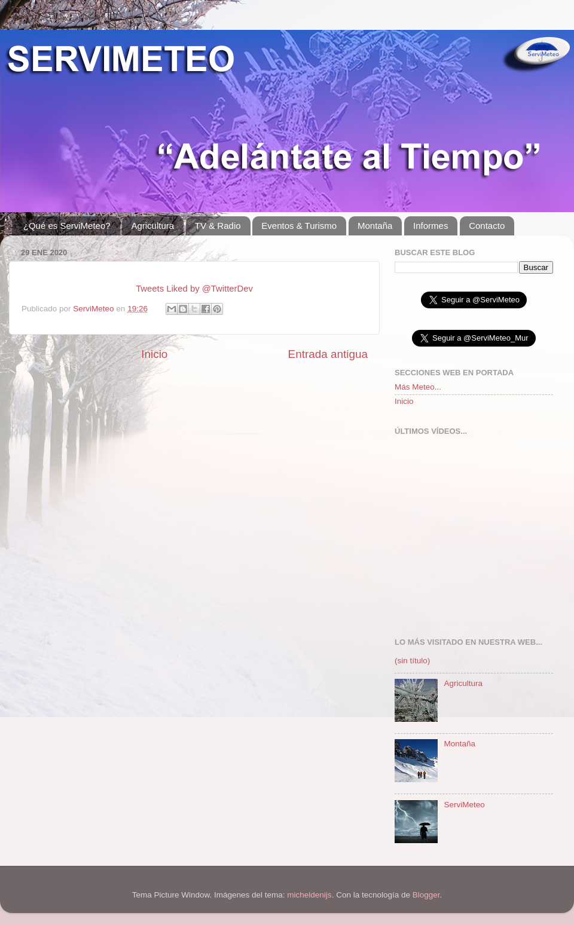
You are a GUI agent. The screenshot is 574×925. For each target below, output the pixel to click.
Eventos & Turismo (299, 225)
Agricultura (152, 225)
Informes (430, 225)
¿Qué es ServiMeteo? (67, 225)
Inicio (154, 354)
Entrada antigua (328, 354)
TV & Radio (218, 225)
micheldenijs (309, 894)
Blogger (426, 894)
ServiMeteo (94, 308)
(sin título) (412, 660)
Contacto (487, 225)
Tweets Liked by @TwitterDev (194, 288)
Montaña (375, 225)
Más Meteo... (418, 386)
